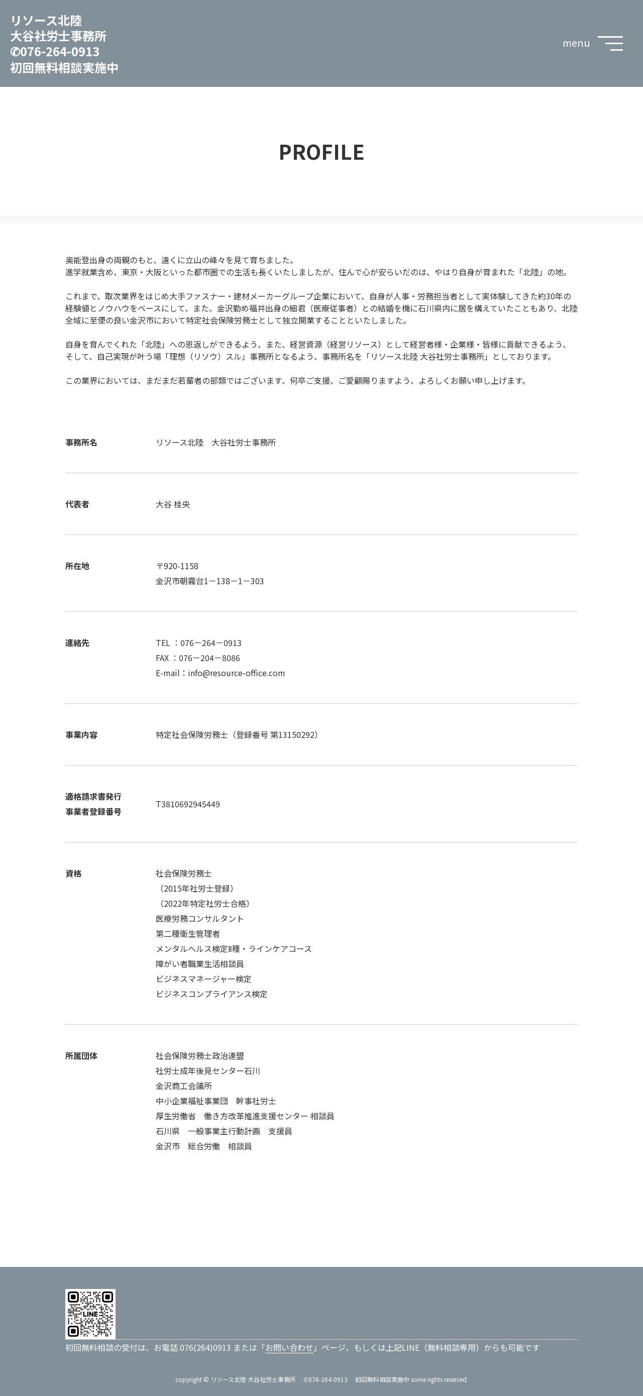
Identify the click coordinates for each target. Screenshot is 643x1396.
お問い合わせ (289, 1347)
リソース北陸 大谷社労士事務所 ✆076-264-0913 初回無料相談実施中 (64, 43)
